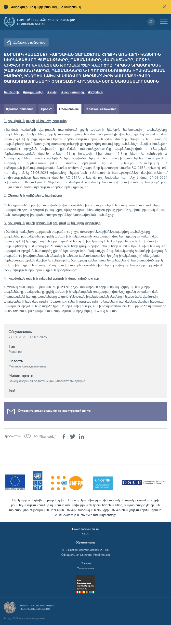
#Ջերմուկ (95, 92)
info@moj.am (101, 554)
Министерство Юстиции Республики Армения (37, 607)
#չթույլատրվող (72, 92)
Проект (46, 109)
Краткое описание (20, 109)
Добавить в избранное (29, 42)
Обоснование (69, 109)
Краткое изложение (101, 109)
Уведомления (85, 568)
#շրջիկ (52, 92)
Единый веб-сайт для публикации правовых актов (46, 22)
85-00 (85, 534)
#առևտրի (11, 92)
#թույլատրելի (33, 92)
